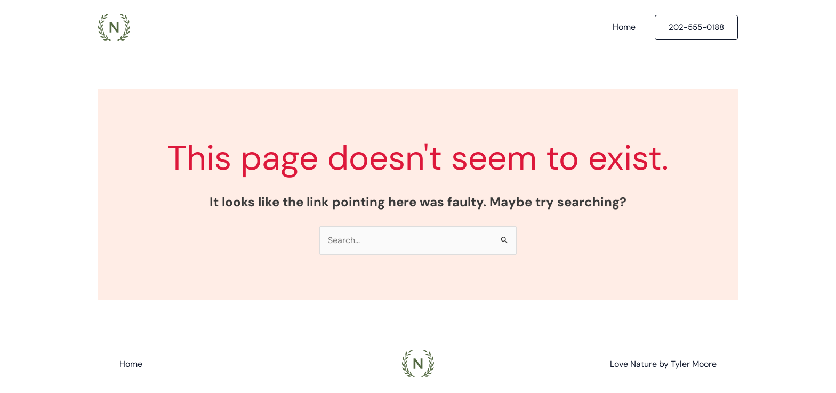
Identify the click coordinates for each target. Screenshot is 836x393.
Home (624, 27)
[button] (696, 27)
